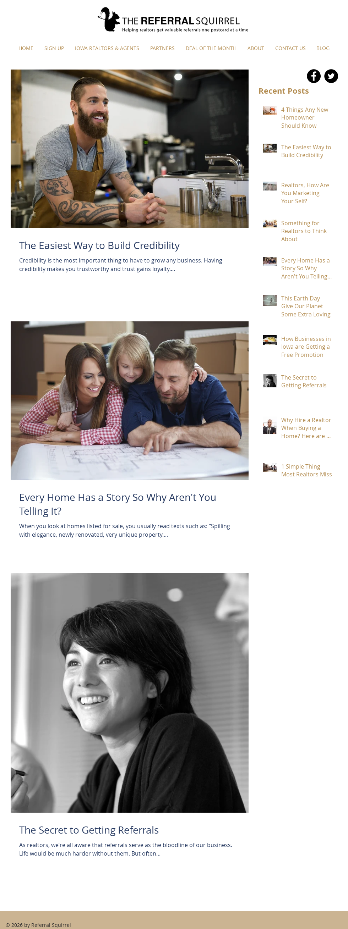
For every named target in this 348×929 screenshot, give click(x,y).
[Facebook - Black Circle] (314, 76)
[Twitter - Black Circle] (331, 76)
